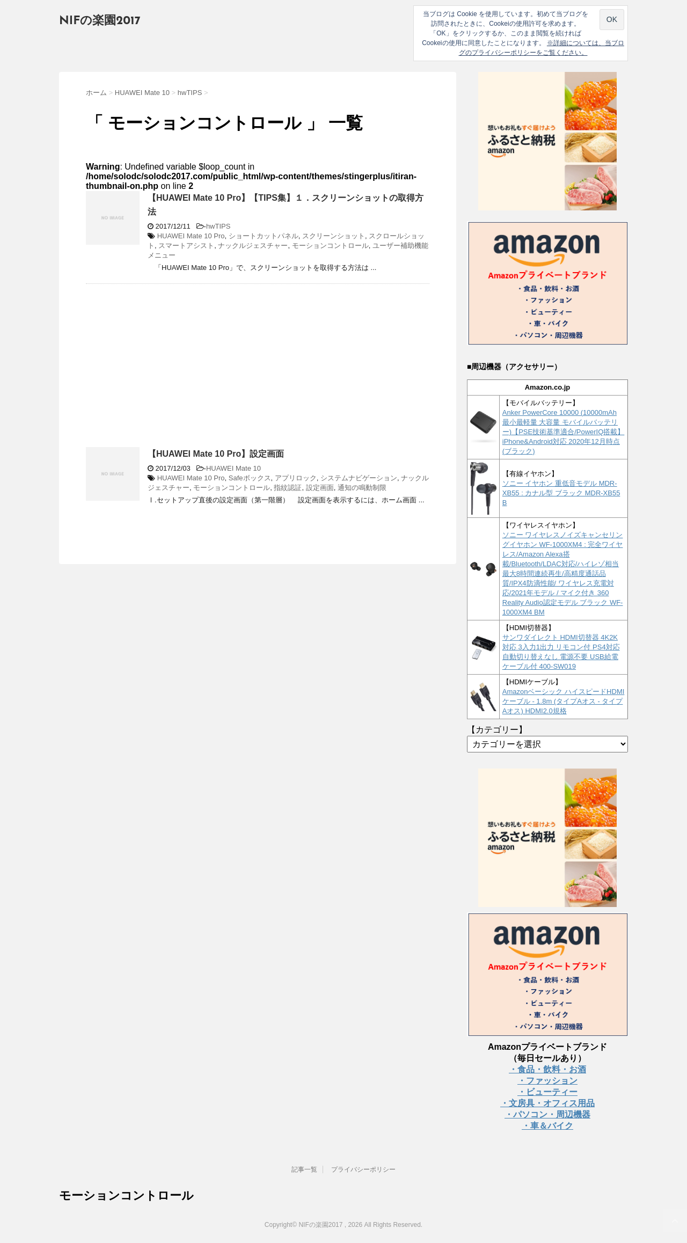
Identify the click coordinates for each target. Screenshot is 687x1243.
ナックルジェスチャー (253, 246)
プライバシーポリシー (363, 1169)
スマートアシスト (186, 246)
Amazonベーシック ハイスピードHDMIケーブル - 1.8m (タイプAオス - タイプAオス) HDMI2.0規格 (563, 701)
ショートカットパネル (263, 236)
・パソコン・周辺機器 (547, 1114)
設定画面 (320, 488)
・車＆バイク (547, 1125)
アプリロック (296, 478)
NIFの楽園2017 (100, 21)
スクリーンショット (333, 236)
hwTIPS (218, 226)
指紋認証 (288, 488)
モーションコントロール (330, 246)
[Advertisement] (176, 370)
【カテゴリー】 (497, 729)
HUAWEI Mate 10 (233, 468)
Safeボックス (250, 478)
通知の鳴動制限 (362, 488)
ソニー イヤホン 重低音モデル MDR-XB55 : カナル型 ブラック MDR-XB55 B (561, 493)
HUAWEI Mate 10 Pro (191, 236)
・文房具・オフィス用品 (547, 1103)
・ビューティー (547, 1091)
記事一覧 (304, 1169)
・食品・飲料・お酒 (547, 1069)
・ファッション (547, 1080)
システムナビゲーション (358, 478)
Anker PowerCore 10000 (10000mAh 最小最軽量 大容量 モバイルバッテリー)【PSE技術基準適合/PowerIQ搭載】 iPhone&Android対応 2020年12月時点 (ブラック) (563, 431)
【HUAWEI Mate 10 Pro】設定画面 (216, 453)
